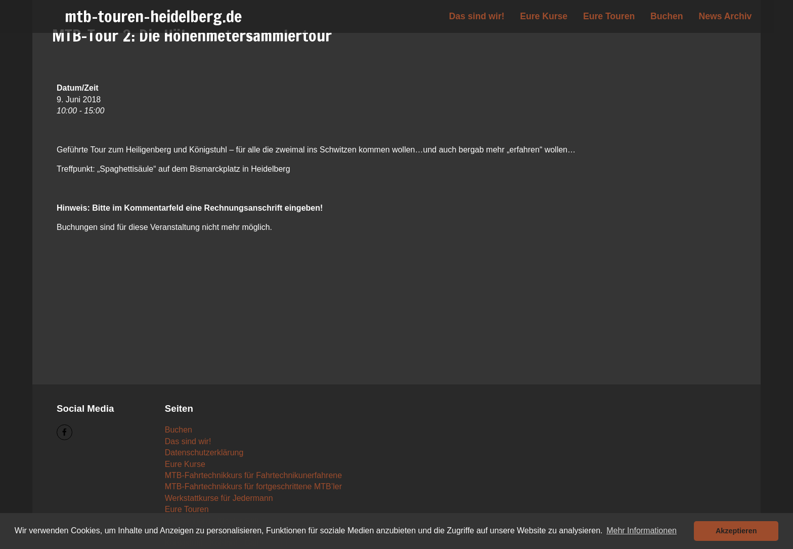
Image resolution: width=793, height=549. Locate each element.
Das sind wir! (477, 16)
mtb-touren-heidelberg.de (153, 16)
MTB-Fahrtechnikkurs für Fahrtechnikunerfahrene (253, 475)
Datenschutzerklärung (204, 452)
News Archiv (725, 16)
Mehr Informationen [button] (641, 530)
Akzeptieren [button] (736, 531)
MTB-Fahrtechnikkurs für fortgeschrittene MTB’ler (253, 486)
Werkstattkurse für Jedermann (219, 498)
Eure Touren (609, 16)
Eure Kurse (543, 16)
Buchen (666, 16)
